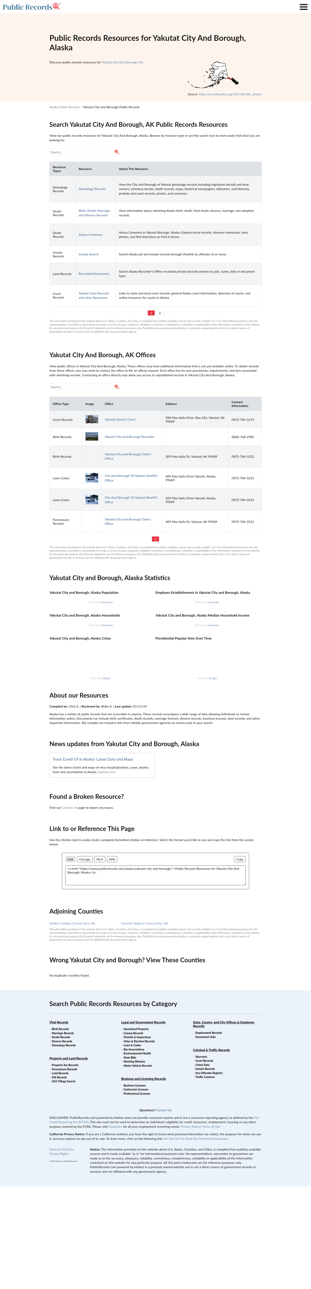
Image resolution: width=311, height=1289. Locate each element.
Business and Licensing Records (143, 1181)
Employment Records (208, 1135)
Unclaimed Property (136, 1131)
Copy (240, 962)
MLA (99, 962)
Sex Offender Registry (209, 1175)
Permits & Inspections (137, 1139)
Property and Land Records (68, 1161)
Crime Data (202, 1167)
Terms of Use (211, 1229)
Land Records (60, 1175)
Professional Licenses (137, 1196)
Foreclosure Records (64, 1171)
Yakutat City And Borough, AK (122, 62)
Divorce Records (62, 1144)
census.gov (107, 653)
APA (112, 962)
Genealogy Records (64, 1148)
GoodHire (115, 1229)
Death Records (61, 1139)
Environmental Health (137, 1156)
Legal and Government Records (143, 1125)
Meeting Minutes (134, 1164)
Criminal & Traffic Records (211, 1152)
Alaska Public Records (64, 107)
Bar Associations (134, 1152)
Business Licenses (135, 1188)
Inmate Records (205, 1171)
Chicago (84, 962)
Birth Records (60, 1131)
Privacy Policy (190, 1229)
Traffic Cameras (205, 1179)
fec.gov (213, 780)
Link (70, 962)
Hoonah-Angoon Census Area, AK (144, 1026)
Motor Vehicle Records (138, 1168)
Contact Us (69, 910)
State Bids (130, 1160)
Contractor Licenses (136, 1192)
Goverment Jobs (205, 1139)
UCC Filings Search (63, 1184)
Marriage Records (63, 1135)
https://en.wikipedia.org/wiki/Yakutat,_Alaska (230, 94)
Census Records (133, 1135)
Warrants (201, 1159)
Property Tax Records (65, 1167)
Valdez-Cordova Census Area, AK (72, 1026)
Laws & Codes (132, 1148)
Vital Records (58, 1125)
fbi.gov (106, 780)
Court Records (204, 1163)
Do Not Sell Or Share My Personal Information (196, 1241)
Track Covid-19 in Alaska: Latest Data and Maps (93, 861)
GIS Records (59, 1180)
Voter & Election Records (139, 1144)
